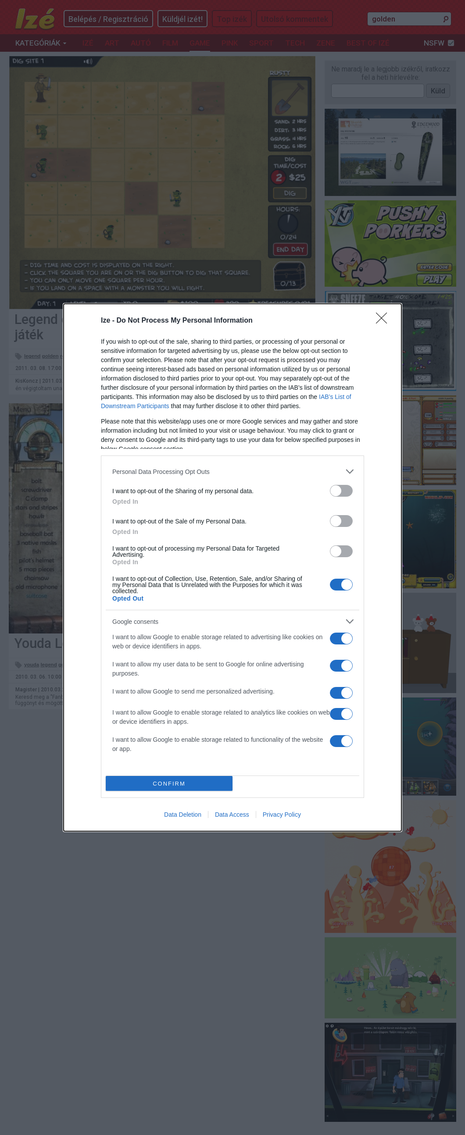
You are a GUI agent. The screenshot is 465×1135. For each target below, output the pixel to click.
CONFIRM (169, 783)
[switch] (341, 491)
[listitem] (232, 471)
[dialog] (232, 567)
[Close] (384, 321)
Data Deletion (182, 814)
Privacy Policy (282, 814)
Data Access (232, 814)
